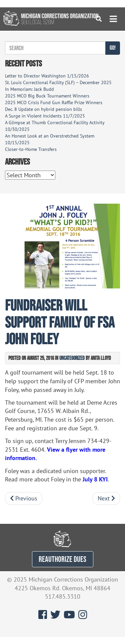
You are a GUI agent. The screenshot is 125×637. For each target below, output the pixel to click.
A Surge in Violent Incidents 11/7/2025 (45, 116)
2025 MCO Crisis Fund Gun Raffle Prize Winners (53, 102)
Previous (23, 498)
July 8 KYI (95, 479)
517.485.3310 (62, 596)
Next (106, 498)
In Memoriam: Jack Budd (29, 89)
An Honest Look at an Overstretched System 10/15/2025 (49, 139)
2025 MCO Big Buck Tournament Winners (47, 96)
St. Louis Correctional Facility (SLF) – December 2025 (58, 82)
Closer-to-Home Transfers (31, 149)
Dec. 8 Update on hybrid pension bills (43, 109)
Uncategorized (72, 358)
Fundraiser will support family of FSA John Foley (59, 321)
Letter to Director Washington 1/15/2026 (47, 76)
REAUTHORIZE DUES (62, 559)
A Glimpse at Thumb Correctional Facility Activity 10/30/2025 (54, 126)
